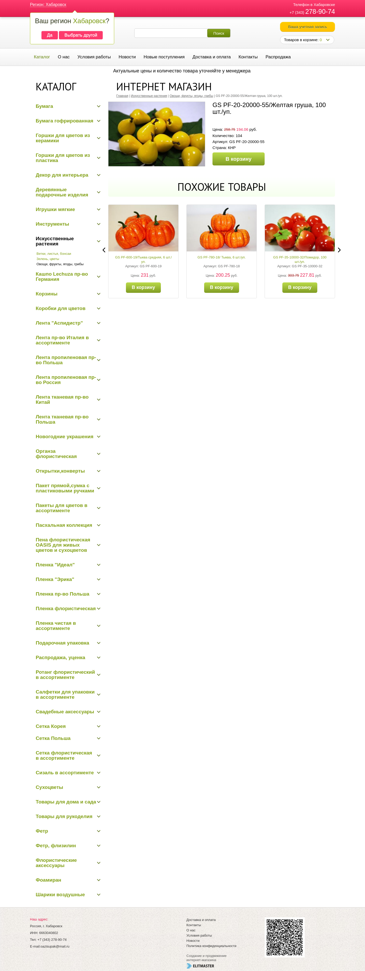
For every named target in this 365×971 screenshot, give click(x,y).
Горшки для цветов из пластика (63, 157)
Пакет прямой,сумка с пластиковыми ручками (65, 488)
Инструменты (52, 224)
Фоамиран (48, 880)
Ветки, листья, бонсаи (53, 254)
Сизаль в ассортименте (65, 772)
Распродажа (278, 56)
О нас (64, 56)
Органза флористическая (56, 453)
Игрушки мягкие (55, 209)
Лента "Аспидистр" (59, 323)
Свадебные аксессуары (65, 711)
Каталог (42, 56)
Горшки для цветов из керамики (63, 138)
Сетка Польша (53, 738)
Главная (122, 96)
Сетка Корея (51, 726)
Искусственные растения (55, 241)
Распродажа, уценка (60, 657)
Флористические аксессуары (56, 862)
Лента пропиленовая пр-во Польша (66, 360)
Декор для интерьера (62, 175)
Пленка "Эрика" (55, 579)
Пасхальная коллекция (64, 525)
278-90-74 (320, 11)
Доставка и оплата (211, 56)
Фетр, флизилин (56, 845)
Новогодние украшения (64, 436)
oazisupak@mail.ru (54, 946)
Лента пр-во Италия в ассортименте (62, 340)
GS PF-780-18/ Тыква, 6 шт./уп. (222, 257)
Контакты (248, 56)
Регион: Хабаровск (48, 4)
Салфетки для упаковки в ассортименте (65, 694)
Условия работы (94, 56)
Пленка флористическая (66, 608)
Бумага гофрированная (64, 120)
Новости (127, 56)
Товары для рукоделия (64, 816)
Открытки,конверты (60, 471)
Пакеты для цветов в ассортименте (61, 508)
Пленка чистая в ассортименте (56, 625)
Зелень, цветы (47, 259)
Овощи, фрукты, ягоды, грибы (60, 264)
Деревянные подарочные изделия (62, 192)
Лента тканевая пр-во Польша (62, 419)
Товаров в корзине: (303, 40)
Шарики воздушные (60, 894)
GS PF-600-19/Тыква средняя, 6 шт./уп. (143, 259)
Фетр (42, 831)
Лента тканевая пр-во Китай (62, 399)
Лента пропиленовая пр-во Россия (66, 379)
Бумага (44, 106)
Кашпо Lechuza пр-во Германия (62, 276)
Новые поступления (164, 56)
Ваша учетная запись (307, 26)
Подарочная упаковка (62, 643)
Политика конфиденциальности (211, 946)
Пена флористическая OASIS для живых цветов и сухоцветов (63, 545)
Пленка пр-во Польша (62, 594)
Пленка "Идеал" (55, 564)
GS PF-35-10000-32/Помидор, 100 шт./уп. (299, 259)
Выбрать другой (80, 35)
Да (49, 35)
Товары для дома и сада (66, 802)
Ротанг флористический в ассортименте (65, 674)
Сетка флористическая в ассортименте (64, 755)
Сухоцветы (49, 787)
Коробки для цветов (61, 308)
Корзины (46, 293)
